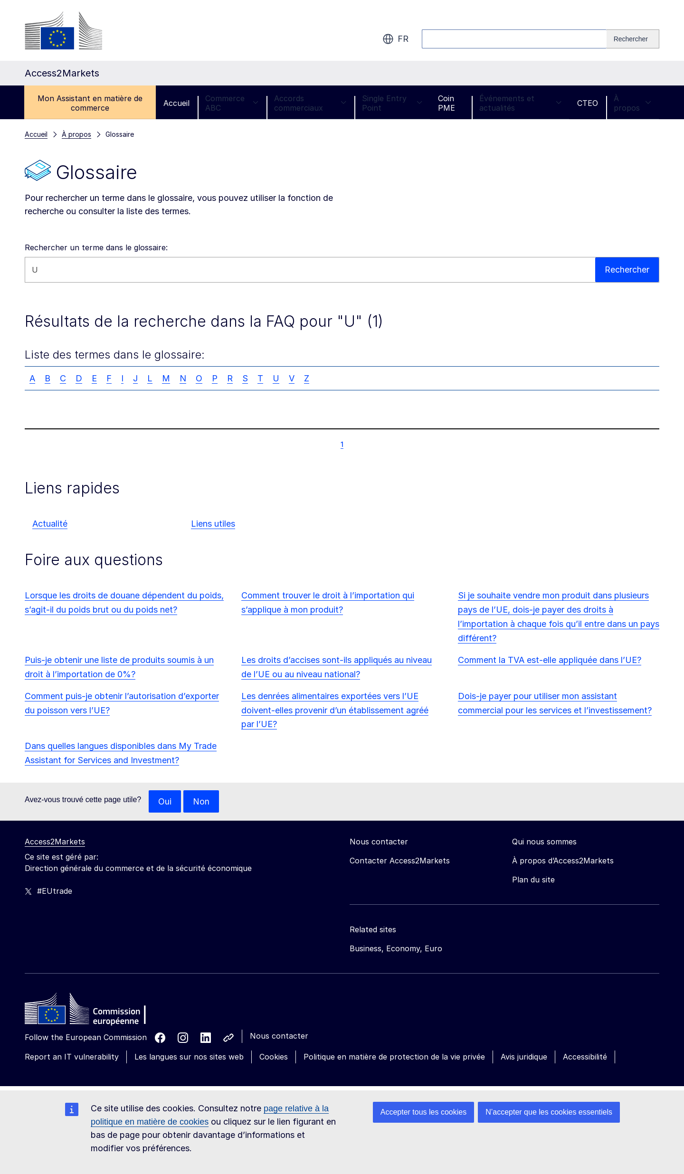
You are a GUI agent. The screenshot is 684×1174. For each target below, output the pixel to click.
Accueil (176, 103)
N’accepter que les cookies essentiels (548, 1112)
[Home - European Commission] (93, 1011)
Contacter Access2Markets (400, 861)
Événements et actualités (520, 103)
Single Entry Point (392, 103)
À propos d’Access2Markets (563, 861)
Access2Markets (55, 842)
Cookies (273, 1057)
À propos (632, 103)
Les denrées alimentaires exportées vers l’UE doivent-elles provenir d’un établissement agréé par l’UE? (334, 710)
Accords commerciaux (310, 103)
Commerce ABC (231, 103)
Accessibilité (585, 1057)
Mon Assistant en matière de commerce (90, 103)
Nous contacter (279, 1036)
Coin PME (446, 103)
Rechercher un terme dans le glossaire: (96, 247)
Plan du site (533, 880)
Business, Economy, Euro (396, 949)
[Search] (633, 38)
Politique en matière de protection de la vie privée (394, 1057)
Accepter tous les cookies (423, 1112)
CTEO (587, 103)
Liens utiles (213, 524)
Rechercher (627, 270)
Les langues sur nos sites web (189, 1057)
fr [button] (395, 39)
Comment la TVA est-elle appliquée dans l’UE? (549, 660)
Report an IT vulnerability (72, 1057)
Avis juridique (524, 1057)
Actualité (49, 524)
